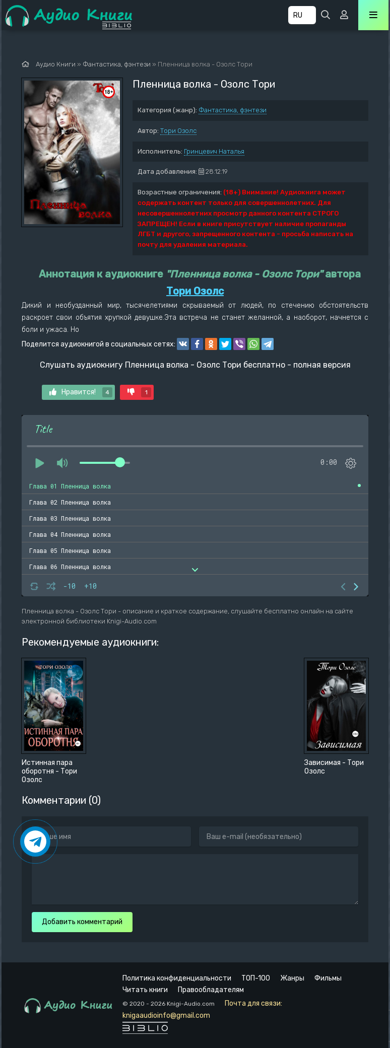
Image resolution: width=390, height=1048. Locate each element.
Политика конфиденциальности (176, 978)
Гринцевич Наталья (214, 151)
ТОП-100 (255, 978)
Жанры (292, 978)
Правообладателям (211, 990)
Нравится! (80, 392)
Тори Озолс (178, 130)
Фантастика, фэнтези (233, 110)
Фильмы (328, 978)
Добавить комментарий (82, 922)
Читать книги (145, 990)
